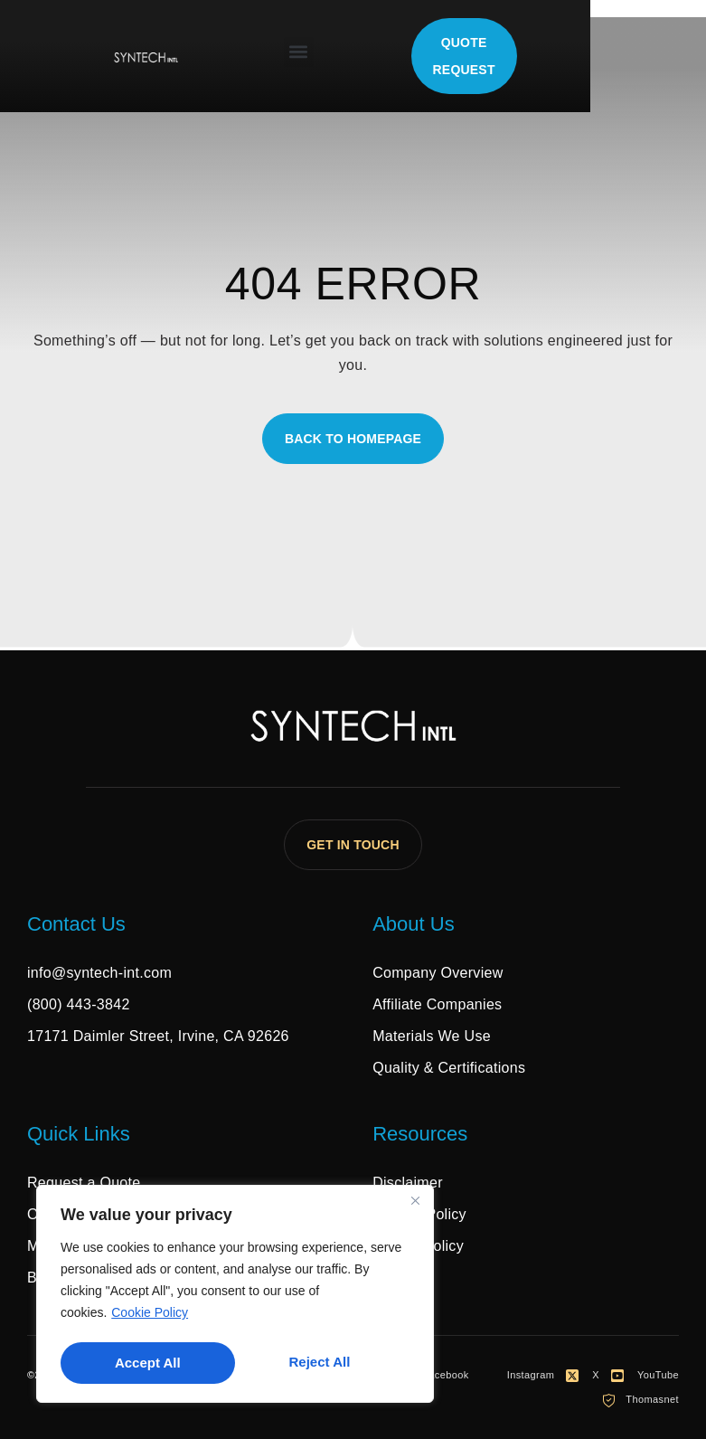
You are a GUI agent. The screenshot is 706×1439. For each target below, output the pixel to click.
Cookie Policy (149, 1317)
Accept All (323, 1362)
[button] (357, 52)
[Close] (415, 1205)
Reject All (144, 1362)
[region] (235, 1296)
